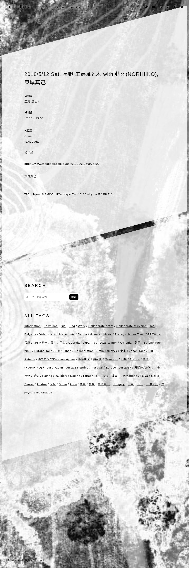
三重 (131, 384)
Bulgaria (30, 334)
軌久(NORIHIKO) (52, 194)
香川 (53, 342)
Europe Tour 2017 (118, 367)
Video (43, 334)
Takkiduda (17, 6)
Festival (97, 367)
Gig (63, 326)
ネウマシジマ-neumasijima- (56, 359)
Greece (95, 334)
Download (51, 326)
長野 (97, 194)
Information (32, 326)
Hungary (119, 384)
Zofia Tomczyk (107, 350)
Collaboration (84, 350)
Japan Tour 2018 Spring (78, 194)
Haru (140, 384)
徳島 (83, 384)
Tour (48, 367)
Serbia (82, 334)
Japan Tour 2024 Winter (144, 334)
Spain (63, 384)
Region (75, 375)
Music (107, 334)
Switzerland (129, 375)
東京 (123, 350)
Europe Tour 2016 (96, 375)
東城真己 (107, 194)
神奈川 (97, 359)
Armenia (126, 342)
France (135, 359)
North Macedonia (62, 334)
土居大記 (152, 384)
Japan (36, 194)
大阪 (53, 384)
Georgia (74, 342)
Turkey (119, 334)
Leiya (144, 375)
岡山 (62, 342)
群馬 (138, 342)
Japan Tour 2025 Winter (100, 342)
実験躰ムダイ (143, 367)
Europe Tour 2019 (47, 350)
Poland (47, 375)
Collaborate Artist (100, 326)
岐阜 (115, 375)
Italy (157, 367)
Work (81, 326)
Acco (73, 384)
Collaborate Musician (131, 326)
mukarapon (44, 392)
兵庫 (27, 342)
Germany (111, 359)
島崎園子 (84, 359)
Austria (42, 384)
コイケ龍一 (40, 342)
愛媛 (92, 384)
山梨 (124, 359)
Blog (72, 326)
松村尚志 (61, 375)
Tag (152, 326)
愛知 (36, 375)
